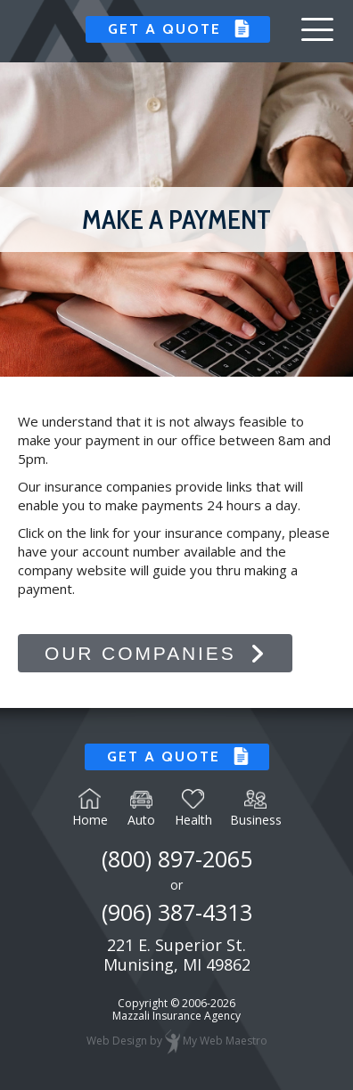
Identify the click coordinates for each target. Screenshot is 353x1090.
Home (90, 807)
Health (193, 808)
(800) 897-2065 (177, 858)
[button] (317, 29)
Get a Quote (162, 28)
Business (256, 809)
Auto (141, 809)
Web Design (116, 1041)
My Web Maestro (225, 1041)
